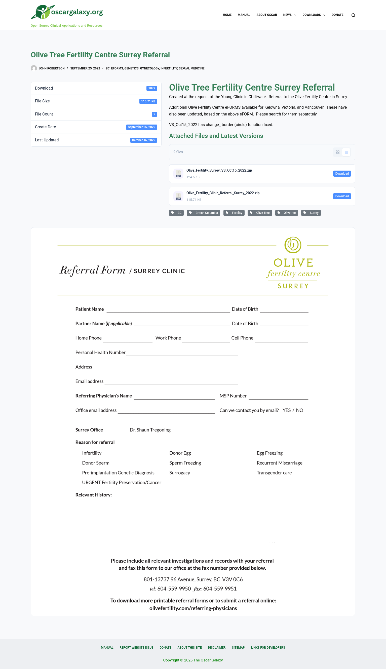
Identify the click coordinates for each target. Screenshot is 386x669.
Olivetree (287, 213)
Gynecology (149, 68)
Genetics (132, 68)
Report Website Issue (136, 647)
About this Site (189, 647)
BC (107, 68)
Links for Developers (268, 647)
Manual (244, 15)
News (290, 15)
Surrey (311, 213)
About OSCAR (267, 15)
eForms (117, 68)
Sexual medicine (192, 68)
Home (227, 15)
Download (342, 173)
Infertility (169, 68)
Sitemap (238, 647)
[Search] (353, 15)
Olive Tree (259, 213)
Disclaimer (217, 647)
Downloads (314, 15)
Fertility (234, 213)
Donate (337, 15)
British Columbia (203, 213)
